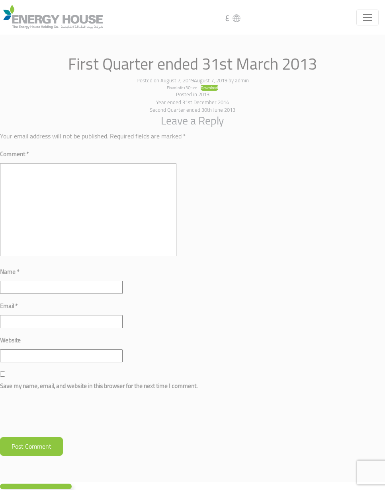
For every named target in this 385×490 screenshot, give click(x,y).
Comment (14, 154)
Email (9, 306)
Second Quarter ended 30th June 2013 (192, 110)
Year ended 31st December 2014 (192, 102)
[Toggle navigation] (367, 17)
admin (242, 80)
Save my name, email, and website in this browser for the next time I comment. (98, 386)
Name (9, 272)
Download (209, 88)
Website (10, 340)
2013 (203, 94)
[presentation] (60, 417)
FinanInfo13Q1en (182, 87)
